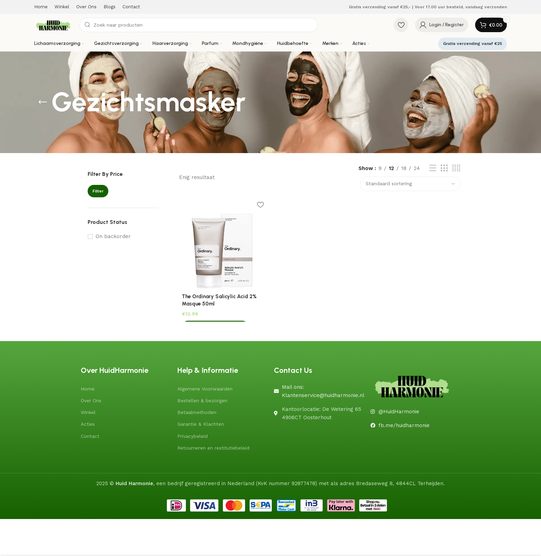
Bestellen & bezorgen (202, 399)
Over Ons (91, 399)
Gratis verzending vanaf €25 (472, 43)
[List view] (432, 168)
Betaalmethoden (196, 411)
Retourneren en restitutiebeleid (213, 446)
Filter (98, 191)
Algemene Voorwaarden (205, 387)
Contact (90, 434)
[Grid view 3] (444, 168)
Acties (88, 423)
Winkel (88, 411)
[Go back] (42, 102)
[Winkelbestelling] (410, 184)
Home (88, 387)
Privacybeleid (192, 434)
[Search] (198, 25)
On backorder (113, 236)
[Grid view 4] (456, 168)
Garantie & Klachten (200, 423)
